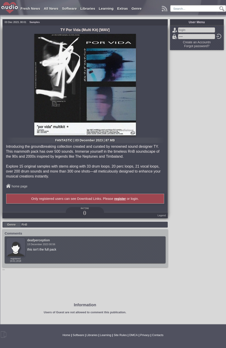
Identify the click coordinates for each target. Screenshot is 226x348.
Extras (122, 8)
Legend (162, 215)
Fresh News (30, 8)
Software (69, 8)
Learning (106, 8)
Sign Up (174, 30)
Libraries (87, 8)
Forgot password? (174, 36)
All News (51, 8)
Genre (136, 8)
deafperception (38, 240)
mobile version (3, 334)
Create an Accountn (197, 42)
